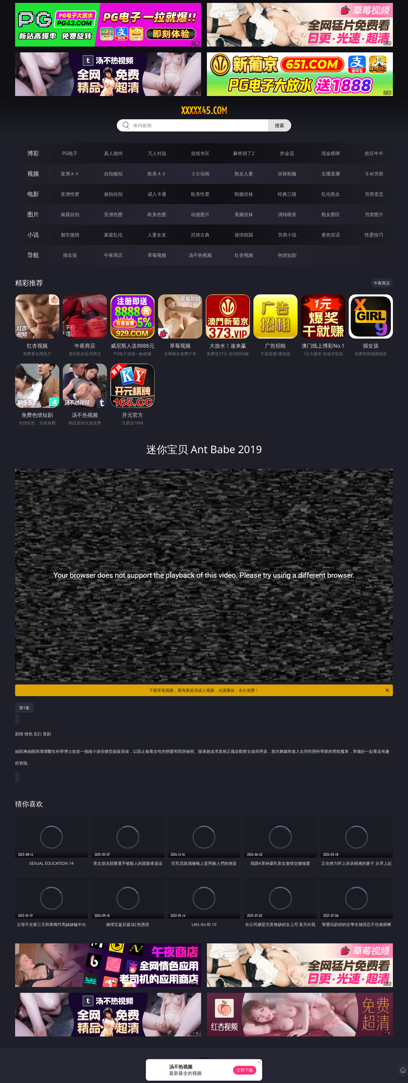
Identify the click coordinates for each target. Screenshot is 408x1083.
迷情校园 (244, 235)
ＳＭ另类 (374, 173)
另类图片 (374, 214)
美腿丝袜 (244, 214)
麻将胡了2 (243, 153)
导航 (33, 255)
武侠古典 (200, 235)
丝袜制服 (287, 173)
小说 (33, 235)
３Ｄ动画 (200, 173)
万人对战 (157, 153)
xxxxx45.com (204, 110)
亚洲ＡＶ (70, 173)
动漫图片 (200, 214)
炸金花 (287, 153)
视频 (33, 173)
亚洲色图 (113, 214)
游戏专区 (200, 153)
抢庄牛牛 (374, 153)
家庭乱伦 (113, 235)
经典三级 (287, 194)
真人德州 (113, 153)
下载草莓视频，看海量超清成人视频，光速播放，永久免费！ (269, 690)
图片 (33, 214)
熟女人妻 (244, 173)
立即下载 (245, 1070)
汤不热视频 (200, 255)
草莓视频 (157, 255)
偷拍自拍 (113, 194)
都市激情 (70, 235)
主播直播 (330, 173)
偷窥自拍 (70, 214)
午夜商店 (113, 255)
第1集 (24, 707)
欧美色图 (157, 214)
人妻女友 (157, 235)
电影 (33, 194)
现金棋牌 (330, 153)
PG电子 (70, 153)
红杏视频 (244, 255)
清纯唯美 (287, 214)
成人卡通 (157, 194)
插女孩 (70, 255)
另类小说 (287, 235)
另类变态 (374, 194)
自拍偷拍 (113, 173)
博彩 (33, 153)
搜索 (279, 125)
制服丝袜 (244, 194)
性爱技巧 (374, 235)
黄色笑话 (330, 235)
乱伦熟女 (330, 194)
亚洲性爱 (70, 194)
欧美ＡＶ (157, 173)
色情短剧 (287, 255)
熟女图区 (330, 214)
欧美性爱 (200, 194)
